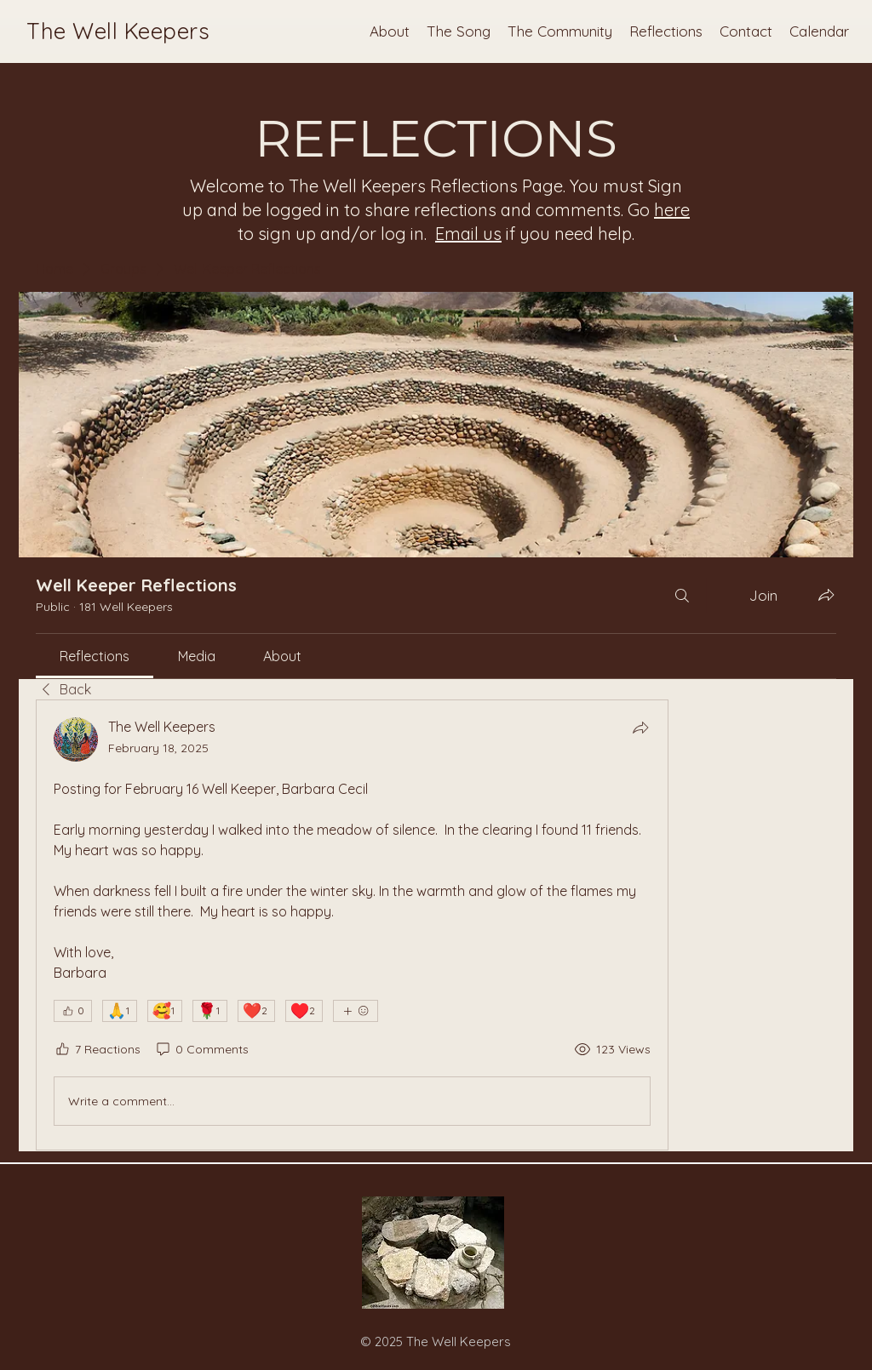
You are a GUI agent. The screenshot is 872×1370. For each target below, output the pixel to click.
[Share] (640, 727)
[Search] (682, 595)
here (672, 209)
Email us (468, 233)
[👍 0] (73, 1011)
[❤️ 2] (256, 1011)
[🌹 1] (209, 1011)
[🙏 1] (119, 1011)
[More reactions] (355, 1011)
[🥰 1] (164, 1011)
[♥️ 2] (304, 1011)
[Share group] (826, 595)
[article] (352, 924)
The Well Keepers (117, 31)
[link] (94, 656)
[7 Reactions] (97, 1050)
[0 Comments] (201, 1050)
